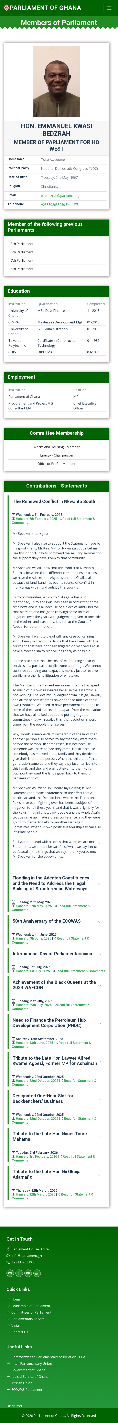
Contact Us (17, 1332)
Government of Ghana (26, 1370)
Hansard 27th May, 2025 (34, 906)
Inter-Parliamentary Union (29, 1363)
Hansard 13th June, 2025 (34, 1043)
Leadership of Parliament (28, 1306)
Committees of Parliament (29, 1312)
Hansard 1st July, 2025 (33, 971)
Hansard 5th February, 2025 (36, 519)
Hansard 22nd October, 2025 (37, 1081)
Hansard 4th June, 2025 (33, 938)
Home (14, 1299)
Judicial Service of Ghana (28, 1376)
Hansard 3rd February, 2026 (36, 1156)
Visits (13, 1325)
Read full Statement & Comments (80, 971)
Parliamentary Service (26, 1319)
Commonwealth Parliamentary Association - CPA (46, 1357)
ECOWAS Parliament (24, 1389)
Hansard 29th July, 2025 (34, 1005)
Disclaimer (14, 1406)
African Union (19, 1383)
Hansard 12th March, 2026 (35, 1194)
